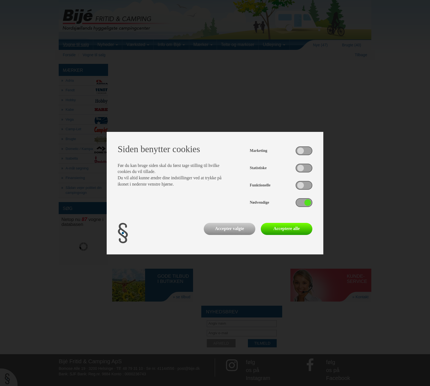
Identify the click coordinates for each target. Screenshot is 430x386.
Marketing (258, 151)
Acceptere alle (286, 228)
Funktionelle (260, 185)
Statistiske (258, 168)
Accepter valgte (229, 228)
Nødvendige (259, 202)
